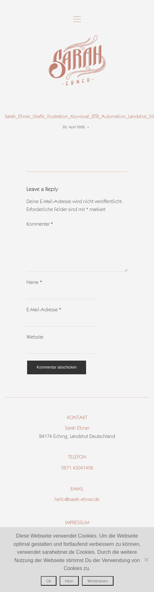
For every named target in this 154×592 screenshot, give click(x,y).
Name (34, 290)
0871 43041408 (77, 475)
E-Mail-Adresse (43, 317)
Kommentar (39, 224)
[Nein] (146, 559)
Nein (69, 580)
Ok (48, 580)
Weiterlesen (97, 580)
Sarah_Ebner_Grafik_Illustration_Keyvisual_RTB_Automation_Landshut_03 (79, 116)
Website (34, 345)
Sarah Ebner (77, 436)
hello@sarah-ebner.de (77, 507)
